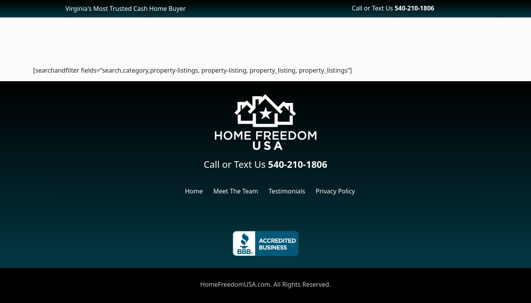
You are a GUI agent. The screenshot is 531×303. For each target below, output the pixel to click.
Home (194, 191)
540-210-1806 (297, 164)
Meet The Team (235, 191)
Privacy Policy (335, 191)
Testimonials (287, 191)
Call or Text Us (393, 8)
